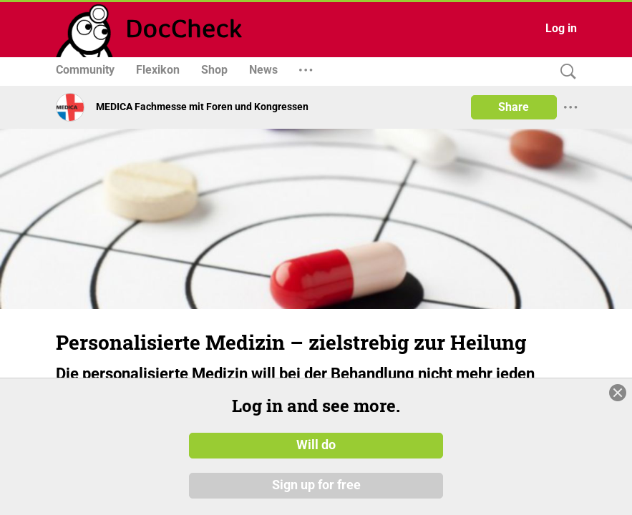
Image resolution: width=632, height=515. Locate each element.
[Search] (565, 72)
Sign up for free (316, 486)
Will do (316, 445)
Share (513, 107)
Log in (561, 28)
